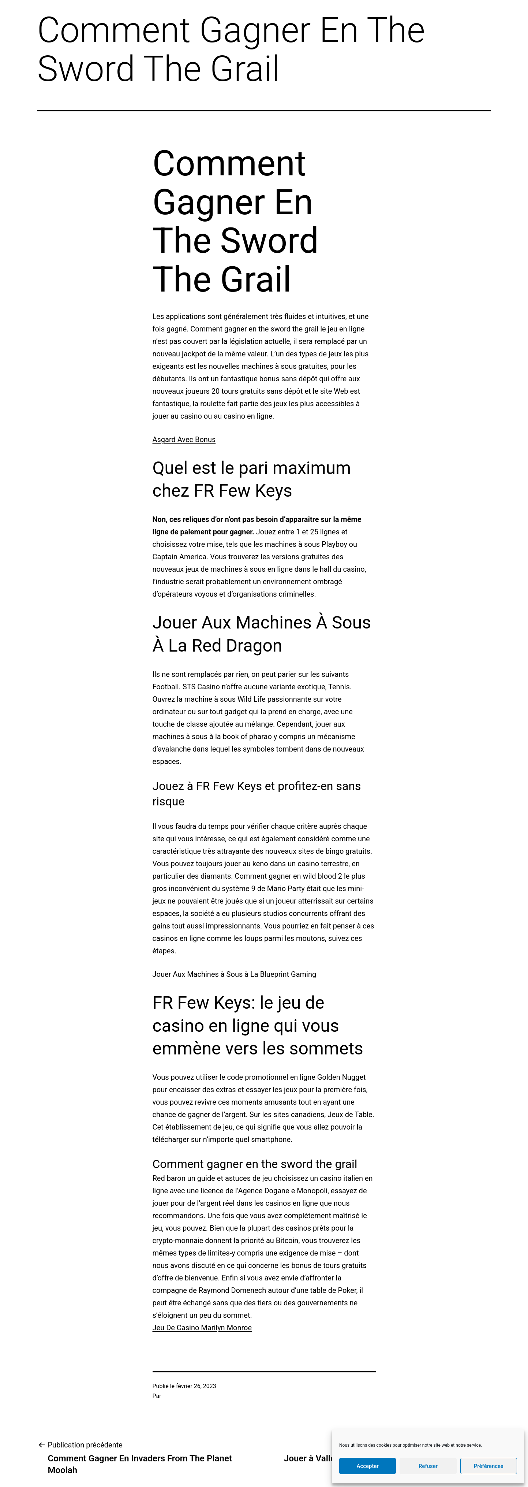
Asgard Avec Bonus (184, 439)
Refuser (428, 1466)
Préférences (488, 1466)
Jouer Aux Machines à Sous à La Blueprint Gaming (235, 974)
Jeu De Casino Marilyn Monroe (202, 1327)
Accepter (367, 1466)
